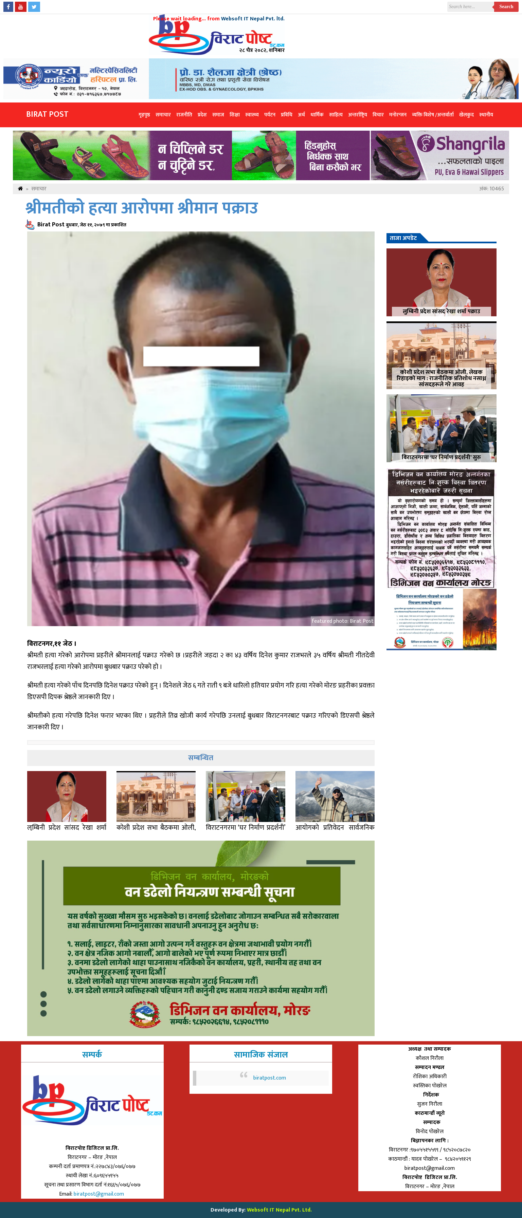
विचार (378, 115)
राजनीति (184, 115)
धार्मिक (317, 115)
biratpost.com (269, 1078)
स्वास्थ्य (252, 115)
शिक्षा (235, 115)
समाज (218, 115)
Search (507, 6)
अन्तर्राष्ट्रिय (357, 115)
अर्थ (301, 115)
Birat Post (47, 114)
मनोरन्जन (398, 115)
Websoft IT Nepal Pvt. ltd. (253, 18)
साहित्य (336, 115)
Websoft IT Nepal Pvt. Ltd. (279, 1210)
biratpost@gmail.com (99, 1194)
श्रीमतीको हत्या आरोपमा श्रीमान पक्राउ (141, 208)
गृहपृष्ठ (144, 115)
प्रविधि (286, 115)
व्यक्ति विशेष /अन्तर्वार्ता (433, 115)
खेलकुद (466, 115)
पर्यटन (269, 115)
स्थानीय (486, 115)
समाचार (163, 115)
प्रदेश (202, 115)
